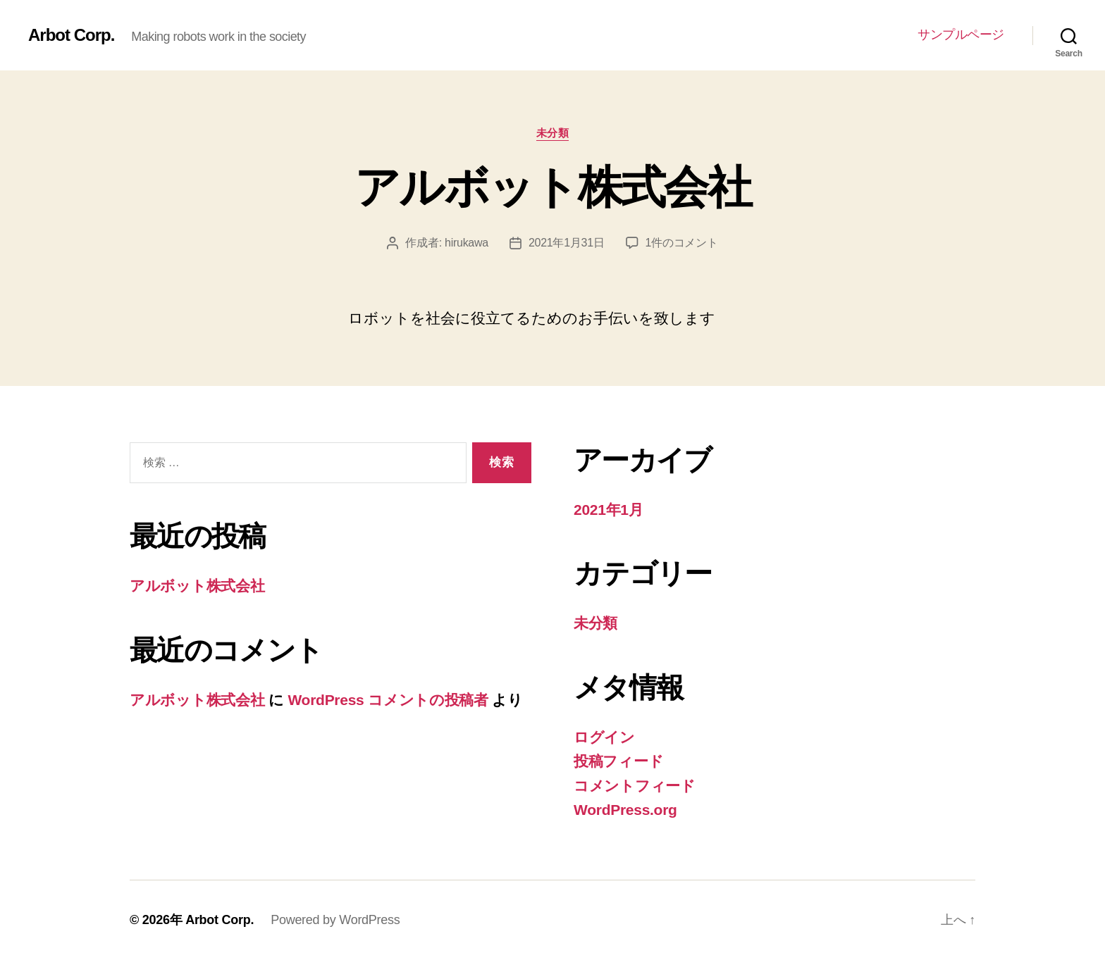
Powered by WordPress (335, 920)
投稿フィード (618, 761)
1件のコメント (682, 243)
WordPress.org (625, 810)
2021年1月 (608, 509)
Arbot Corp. (71, 35)
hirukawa (466, 243)
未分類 (552, 133)
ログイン (604, 737)
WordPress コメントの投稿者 (388, 700)
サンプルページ (961, 34)
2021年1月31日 (567, 243)
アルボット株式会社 (552, 187)
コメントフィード (635, 786)
